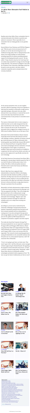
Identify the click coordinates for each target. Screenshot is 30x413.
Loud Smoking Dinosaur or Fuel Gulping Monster (14, 395)
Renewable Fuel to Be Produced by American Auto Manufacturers (12, 389)
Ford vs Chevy (4, 312)
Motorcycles (18, 368)
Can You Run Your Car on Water (13, 391)
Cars (16, 349)
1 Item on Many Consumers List (11, 386)
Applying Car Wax (20, 333)
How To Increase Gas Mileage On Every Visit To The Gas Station (12, 390)
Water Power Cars (4, 391)
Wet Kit (17, 351)
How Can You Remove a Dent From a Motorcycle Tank (22, 372)
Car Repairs (18, 330)
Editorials (3, 7)
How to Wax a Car (20, 331)
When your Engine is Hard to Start (6, 295)
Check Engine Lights (6, 370)
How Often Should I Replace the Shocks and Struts (21, 314)
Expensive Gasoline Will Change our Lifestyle (9, 396)
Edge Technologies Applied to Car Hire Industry (12, 398)
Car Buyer (17, 291)
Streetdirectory (13, 411)
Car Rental (3, 330)
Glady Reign (4, 12)
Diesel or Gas (4, 395)
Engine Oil (3, 368)
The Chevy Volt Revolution (6, 399)
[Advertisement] (13, 25)
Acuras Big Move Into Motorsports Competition (9, 388)
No (5, 386)
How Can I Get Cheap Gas (12, 397)
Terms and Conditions (18, 411)
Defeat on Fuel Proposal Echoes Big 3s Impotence (9, 387)
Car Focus (3, 310)
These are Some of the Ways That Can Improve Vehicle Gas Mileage (12, 384)
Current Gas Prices (5, 397)
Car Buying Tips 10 (20, 293)
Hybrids (3, 386)
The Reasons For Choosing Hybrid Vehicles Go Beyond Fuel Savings (12, 385)
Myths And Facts (5, 372)
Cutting (3, 398)
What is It (22, 351)
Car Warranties (4, 349)
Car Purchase (4, 400)
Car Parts (17, 310)
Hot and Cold (4, 293)
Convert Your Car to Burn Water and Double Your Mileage (11, 394)
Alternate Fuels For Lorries (6, 380)
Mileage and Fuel (4, 291)
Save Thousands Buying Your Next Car (12, 400)
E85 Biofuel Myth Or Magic (6, 381)
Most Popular (4, 281)
